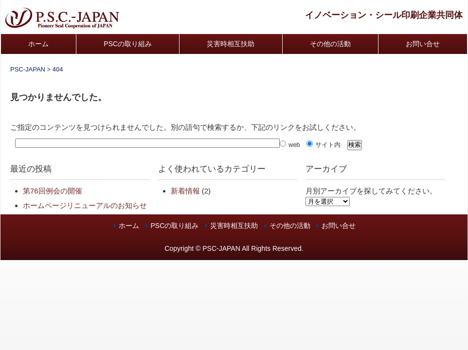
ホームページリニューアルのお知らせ (85, 205)
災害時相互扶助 (230, 44)
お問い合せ (423, 44)
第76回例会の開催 (52, 191)
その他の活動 (330, 44)
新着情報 (185, 191)
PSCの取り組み (128, 44)
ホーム (38, 44)
